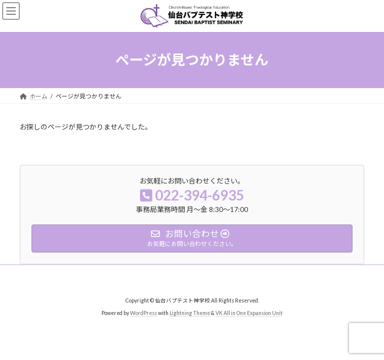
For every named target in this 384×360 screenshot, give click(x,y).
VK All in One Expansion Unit (249, 313)
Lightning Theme (190, 313)
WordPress (143, 313)
